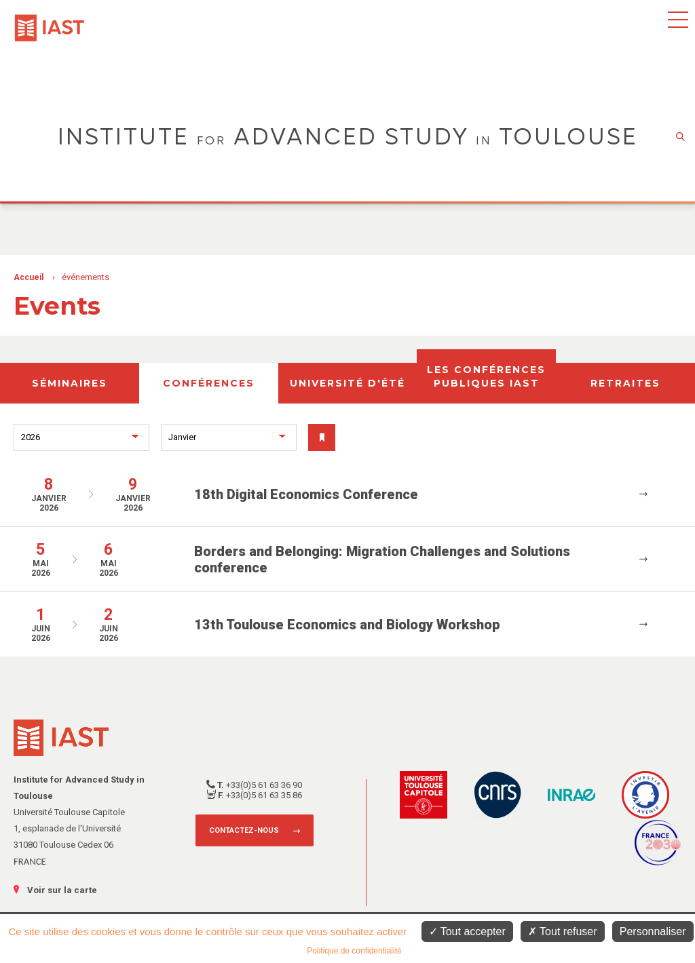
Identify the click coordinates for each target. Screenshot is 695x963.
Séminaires (69, 383)
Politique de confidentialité (354, 951)
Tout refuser (562, 931)
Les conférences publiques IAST (486, 376)
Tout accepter (467, 931)
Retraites (625, 383)
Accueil (28, 277)
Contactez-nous (244, 830)
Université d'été (347, 383)
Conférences (209, 383)
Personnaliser (653, 931)
